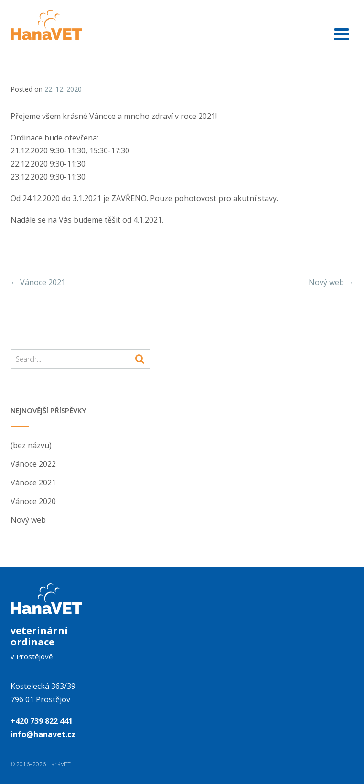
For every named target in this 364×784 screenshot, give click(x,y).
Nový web (331, 282)
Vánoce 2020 (33, 501)
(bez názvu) (31, 445)
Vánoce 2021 (38, 282)
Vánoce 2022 (33, 464)
